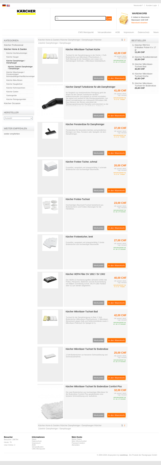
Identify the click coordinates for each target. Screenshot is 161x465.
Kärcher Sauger (12, 57)
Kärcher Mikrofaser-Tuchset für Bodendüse (87, 349)
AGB (117, 32)
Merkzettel (98, 78)
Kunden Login (151, 5)
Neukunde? (138, 5)
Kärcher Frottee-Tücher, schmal (81, 161)
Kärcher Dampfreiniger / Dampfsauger (15, 62)
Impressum (129, 32)
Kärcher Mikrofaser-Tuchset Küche (83, 49)
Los (109, 18)
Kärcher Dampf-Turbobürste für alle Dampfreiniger (90, 87)
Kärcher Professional (13, 45)
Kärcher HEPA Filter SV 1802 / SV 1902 (85, 274)
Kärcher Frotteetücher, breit (79, 236)
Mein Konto (77, 437)
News (156, 32)
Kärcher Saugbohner (14, 84)
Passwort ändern (78, 443)
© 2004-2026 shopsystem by (112, 455)
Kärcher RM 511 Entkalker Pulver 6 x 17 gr (145, 47)
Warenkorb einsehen (139, 23)
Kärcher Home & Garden (15, 49)
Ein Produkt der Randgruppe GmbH (143, 455)
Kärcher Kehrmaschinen (15, 88)
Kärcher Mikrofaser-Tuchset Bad (82, 311)
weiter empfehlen (12, 134)
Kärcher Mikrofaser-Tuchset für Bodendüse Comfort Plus (94, 386)
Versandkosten (104, 32)
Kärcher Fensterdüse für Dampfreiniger (85, 124)
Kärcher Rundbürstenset (146, 57)
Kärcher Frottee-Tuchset (78, 199)
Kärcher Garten (12, 92)
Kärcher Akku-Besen (14, 80)
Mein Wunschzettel (79, 441)
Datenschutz (143, 32)
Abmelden (76, 445)
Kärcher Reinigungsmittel (16, 99)
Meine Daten (77, 439)
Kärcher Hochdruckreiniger (16, 53)
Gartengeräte (11, 95)
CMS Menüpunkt (86, 32)
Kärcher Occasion (12, 103)
